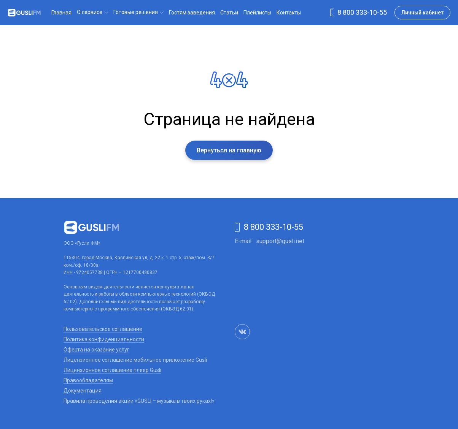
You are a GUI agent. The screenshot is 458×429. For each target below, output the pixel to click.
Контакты (289, 12)
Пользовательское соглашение (103, 329)
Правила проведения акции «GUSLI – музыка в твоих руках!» (139, 401)
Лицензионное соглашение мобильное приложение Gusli (135, 360)
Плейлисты (257, 12)
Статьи (229, 12)
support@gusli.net (280, 241)
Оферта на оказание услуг (96, 350)
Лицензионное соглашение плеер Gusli (112, 370)
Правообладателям (88, 380)
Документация (83, 391)
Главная (61, 12)
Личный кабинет (422, 12)
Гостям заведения (192, 12)
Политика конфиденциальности (104, 339)
